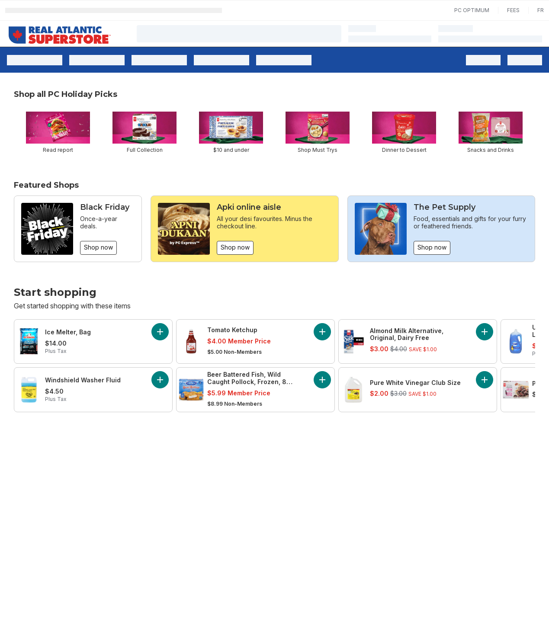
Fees (513, 10)
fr (540, 10)
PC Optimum (471, 10)
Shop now (98, 247)
